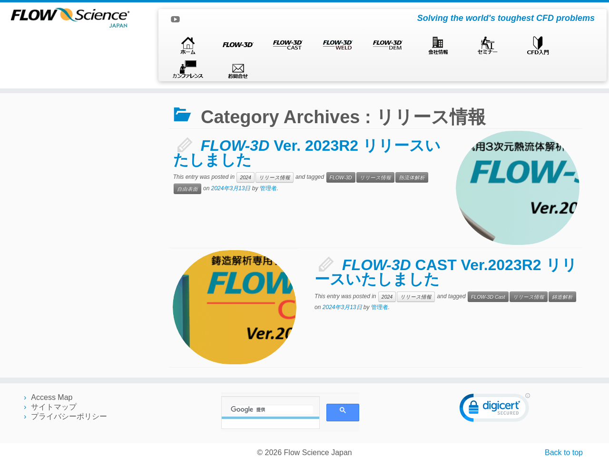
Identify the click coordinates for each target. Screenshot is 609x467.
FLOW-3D (341, 177)
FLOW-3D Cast (488, 297)
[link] (494, 410)
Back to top (564, 452)
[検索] (272, 409)
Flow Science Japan (318, 452)
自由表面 (187, 189)
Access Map (51, 397)
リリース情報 (274, 177)
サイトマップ (54, 407)
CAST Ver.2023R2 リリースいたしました (445, 272)
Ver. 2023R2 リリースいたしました (307, 152)
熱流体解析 (412, 177)
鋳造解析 (562, 297)
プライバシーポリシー (69, 416)
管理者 (268, 188)
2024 (245, 177)
